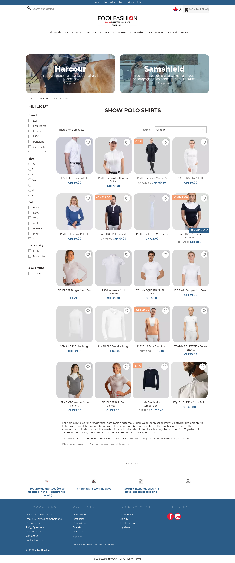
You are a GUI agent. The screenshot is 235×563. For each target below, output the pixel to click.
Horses (122, 32)
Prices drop (79, 523)
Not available (40, 256)
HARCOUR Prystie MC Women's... (190, 236)
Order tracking (128, 514)
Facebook (170, 516)
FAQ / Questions (35, 527)
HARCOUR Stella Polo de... (191, 178)
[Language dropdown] (175, 9)
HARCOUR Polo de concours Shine (113, 180)
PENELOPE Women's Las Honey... (74, 404)
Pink (36, 233)
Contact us (32, 535)
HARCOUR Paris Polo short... (152, 346)
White (36, 218)
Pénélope (38, 141)
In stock (37, 251)
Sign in (124, 518)
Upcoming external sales (40, 514)
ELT (35, 120)
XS (33, 164)
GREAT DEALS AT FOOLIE (99, 32)
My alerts (125, 527)
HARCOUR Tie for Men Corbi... (152, 234)
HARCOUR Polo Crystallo (113, 234)
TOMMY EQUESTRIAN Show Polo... (152, 292)
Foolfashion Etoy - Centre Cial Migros (94, 544)
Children (38, 273)
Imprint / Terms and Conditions (44, 518)
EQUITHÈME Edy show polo (189, 402)
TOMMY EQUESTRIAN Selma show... (190, 348)
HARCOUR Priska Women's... (152, 178)
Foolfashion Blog (35, 540)
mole (36, 223)
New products (73, 32)
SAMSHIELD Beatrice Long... (113, 346)
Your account (135, 507)
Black (36, 207)
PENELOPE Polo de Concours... (113, 404)
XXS (34, 179)
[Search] (62, 9)
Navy (36, 212)
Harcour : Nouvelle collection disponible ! (117, 2)
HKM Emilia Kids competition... (151, 404)
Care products (155, 32)
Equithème (39, 125)
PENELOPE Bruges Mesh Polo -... (75, 292)
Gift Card (78, 531)
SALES (184, 32)
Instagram (177, 516)
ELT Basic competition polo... (190, 290)
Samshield (39, 147)
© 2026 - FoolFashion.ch (40, 550)
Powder (37, 228)
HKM (36, 136)
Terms (137, 559)
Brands (77, 527)
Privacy (129, 559)
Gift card (172, 32)
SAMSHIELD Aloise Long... (74, 346)
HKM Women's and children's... (113, 292)
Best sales (78, 518)
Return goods (34, 531)
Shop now (70, 83)
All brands (55, 32)
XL (33, 190)
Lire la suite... (132, 463)
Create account (128, 523)
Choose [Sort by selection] (180, 130)
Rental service (34, 523)
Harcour (38, 131)
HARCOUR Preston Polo (74, 178)
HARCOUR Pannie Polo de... (75, 234)
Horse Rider (136, 32)
